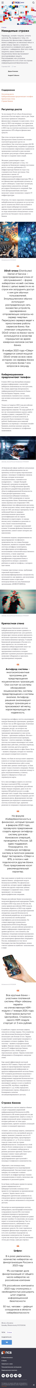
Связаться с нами (7, 1364)
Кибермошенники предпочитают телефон (17, 96)
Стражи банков (7, 101)
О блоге (4, 1360)
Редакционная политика (9, 1370)
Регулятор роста (8, 94)
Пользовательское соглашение (11, 1367)
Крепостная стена (8, 99)
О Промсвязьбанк (7, 1357)
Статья (4, 27)
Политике (4, 1386)
